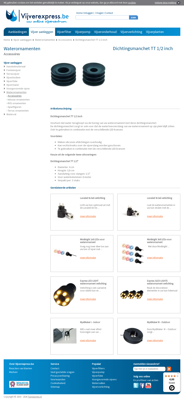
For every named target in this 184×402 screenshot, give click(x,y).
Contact (109, 13)
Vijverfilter (64, 32)
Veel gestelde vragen (62, 372)
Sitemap (55, 386)
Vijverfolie (11, 81)
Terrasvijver (13, 73)
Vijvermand (12, 84)
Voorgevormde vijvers (104, 379)
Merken (13, 372)
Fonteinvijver (13, 70)
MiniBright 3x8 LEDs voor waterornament (159, 241)
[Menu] (178, 374)
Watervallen (98, 383)
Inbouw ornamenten (19, 99)
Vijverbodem (13, 77)
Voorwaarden (58, 379)
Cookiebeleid (58, 383)
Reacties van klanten (20, 368)
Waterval (11, 114)
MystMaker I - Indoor (90, 322)
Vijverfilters (98, 368)
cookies (132, 2)
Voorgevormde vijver (18, 88)
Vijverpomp (82, 32)
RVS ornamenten (17, 103)
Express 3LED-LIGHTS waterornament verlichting (160, 282)
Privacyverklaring (60, 375)
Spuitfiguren (14, 107)
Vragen (99, 13)
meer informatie (88, 216)
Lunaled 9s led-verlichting (159, 198)
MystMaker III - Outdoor (158, 322)
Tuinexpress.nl (35, 396)
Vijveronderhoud (105, 32)
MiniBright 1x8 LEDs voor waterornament (92, 241)
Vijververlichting (131, 32)
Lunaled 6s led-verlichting (92, 198)
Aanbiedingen (17, 32)
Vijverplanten (155, 32)
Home (79, 13)
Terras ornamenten (18, 110)
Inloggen (88, 13)
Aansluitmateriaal (15, 66)
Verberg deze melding (165, 2)
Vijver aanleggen (42, 32)
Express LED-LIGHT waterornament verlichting (93, 282)
